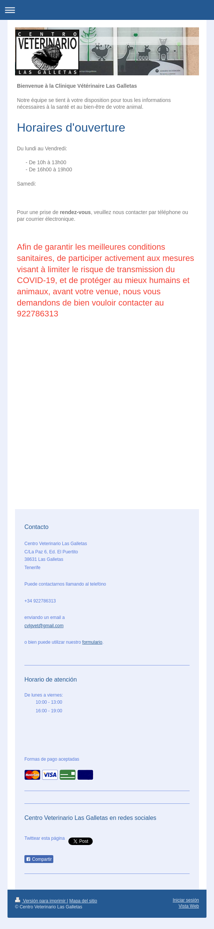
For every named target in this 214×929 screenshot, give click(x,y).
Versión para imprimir (41, 901)
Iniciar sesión (186, 900)
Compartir (39, 859)
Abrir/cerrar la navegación (107, 10)
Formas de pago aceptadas (51, 759)
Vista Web (189, 906)
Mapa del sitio (83, 901)
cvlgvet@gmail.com (43, 625)
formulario (92, 642)
